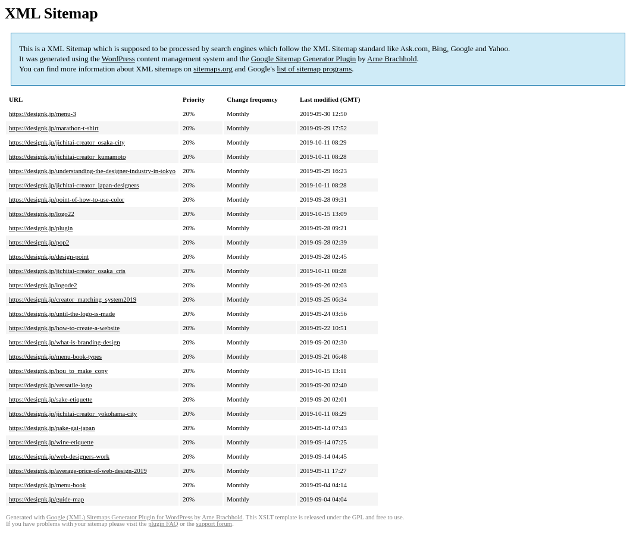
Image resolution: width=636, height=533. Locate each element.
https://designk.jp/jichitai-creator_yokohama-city (73, 413)
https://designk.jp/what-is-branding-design (64, 342)
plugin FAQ (163, 524)
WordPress (118, 58)
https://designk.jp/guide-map (46, 499)
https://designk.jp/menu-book (47, 484)
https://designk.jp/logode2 (43, 285)
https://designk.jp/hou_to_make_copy (58, 370)
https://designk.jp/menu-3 (42, 113)
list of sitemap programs (314, 68)
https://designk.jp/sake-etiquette (50, 399)
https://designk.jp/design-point (49, 256)
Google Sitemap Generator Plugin (303, 58)
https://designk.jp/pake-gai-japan (52, 427)
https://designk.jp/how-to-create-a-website (64, 327)
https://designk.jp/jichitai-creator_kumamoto (67, 156)
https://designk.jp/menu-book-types (55, 356)
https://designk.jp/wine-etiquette (51, 442)
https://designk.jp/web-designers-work (59, 456)
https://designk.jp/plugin (41, 227)
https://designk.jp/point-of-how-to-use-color (66, 199)
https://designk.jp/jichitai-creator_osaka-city (67, 142)
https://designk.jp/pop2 (39, 242)
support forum (214, 524)
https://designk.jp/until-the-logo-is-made (62, 313)
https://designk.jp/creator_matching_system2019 (72, 299)
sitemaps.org (213, 68)
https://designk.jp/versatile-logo (50, 384)
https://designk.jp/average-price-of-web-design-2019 (78, 470)
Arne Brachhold (391, 58)
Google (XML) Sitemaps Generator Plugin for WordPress (119, 517)
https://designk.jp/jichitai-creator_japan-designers (74, 185)
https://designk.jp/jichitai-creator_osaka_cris (67, 270)
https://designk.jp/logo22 (41, 213)
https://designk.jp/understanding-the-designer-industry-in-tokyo (92, 170)
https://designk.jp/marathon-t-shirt (54, 127)
